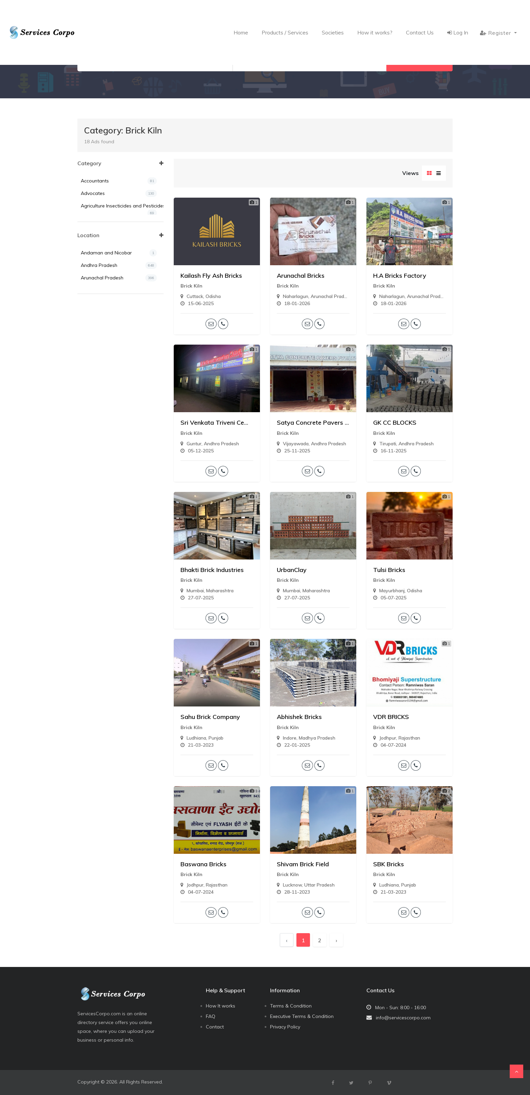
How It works (220, 1006)
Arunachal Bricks (300, 275)
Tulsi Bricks (389, 570)
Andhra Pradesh (119, 303)
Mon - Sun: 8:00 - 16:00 (400, 1007)
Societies (333, 12)
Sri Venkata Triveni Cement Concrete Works (243, 422)
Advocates (119, 193)
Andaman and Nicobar (119, 290)
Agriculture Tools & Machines (119, 222)
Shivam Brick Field (303, 864)
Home (241, 12)
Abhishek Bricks (299, 717)
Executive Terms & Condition (302, 1016)
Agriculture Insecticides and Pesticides (122, 207)
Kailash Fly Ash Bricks (211, 275)
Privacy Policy (285, 1027)
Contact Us (420, 12)
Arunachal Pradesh (119, 315)
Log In (457, 12)
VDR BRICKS (391, 717)
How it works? (374, 12)
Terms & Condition (291, 1006)
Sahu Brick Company (210, 717)
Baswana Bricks (203, 864)
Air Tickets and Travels (119, 247)
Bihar (119, 340)
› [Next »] (336, 940)
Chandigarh (119, 353)
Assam (119, 328)
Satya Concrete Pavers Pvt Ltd (321, 422)
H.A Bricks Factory (399, 275)
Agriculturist (119, 235)
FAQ (210, 1016)
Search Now (419, 61)
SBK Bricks (388, 864)
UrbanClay (292, 570)
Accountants (119, 180)
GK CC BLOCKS (394, 422)
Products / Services (285, 12)
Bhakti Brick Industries (212, 570)
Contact (215, 1027)
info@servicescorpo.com (403, 1018)
